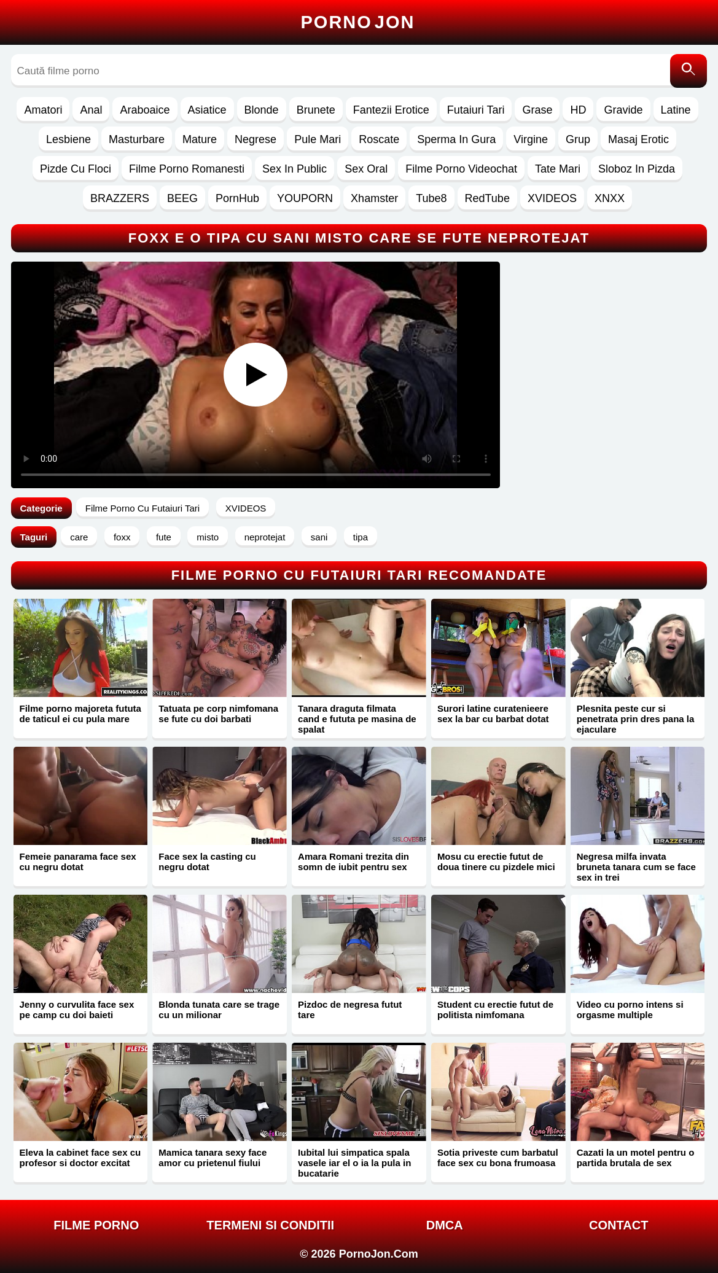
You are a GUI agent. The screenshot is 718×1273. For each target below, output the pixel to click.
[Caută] (688, 71)
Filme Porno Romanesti (186, 169)
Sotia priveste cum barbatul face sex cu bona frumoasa (497, 1157)
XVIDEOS (552, 198)
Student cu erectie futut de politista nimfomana (495, 1009)
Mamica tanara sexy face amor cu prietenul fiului (212, 1157)
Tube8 (431, 198)
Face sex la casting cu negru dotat (207, 861)
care (79, 537)
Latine (676, 110)
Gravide (623, 110)
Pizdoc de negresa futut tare (350, 1009)
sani (319, 537)
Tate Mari (557, 169)
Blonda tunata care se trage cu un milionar (218, 1009)
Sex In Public (294, 169)
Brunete (316, 110)
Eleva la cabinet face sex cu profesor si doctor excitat (80, 1157)
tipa (360, 537)
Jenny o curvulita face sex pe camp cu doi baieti (77, 1009)
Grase (537, 110)
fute (163, 537)
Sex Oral (366, 169)
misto (208, 537)
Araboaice (145, 110)
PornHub (237, 198)
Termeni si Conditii (270, 1225)
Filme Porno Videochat (461, 169)
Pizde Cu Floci (75, 169)
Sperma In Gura (456, 139)
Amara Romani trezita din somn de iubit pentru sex (353, 861)
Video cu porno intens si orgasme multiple (630, 1009)
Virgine (530, 139)
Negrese (255, 139)
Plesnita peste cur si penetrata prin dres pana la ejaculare (636, 718)
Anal (91, 110)
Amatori (43, 110)
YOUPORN (305, 198)
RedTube (487, 198)
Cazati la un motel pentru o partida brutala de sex (636, 1157)
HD (578, 110)
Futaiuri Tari (476, 110)
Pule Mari (317, 139)
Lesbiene (68, 139)
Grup (578, 139)
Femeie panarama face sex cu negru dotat (78, 861)
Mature (199, 139)
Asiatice (207, 110)
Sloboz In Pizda (636, 169)
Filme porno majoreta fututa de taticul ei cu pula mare (80, 713)
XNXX (610, 198)
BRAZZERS (119, 198)
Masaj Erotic (638, 139)
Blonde (261, 110)
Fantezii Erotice (391, 110)
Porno (358, 22)
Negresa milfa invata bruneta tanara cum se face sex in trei (636, 866)
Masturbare (137, 139)
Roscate (379, 139)
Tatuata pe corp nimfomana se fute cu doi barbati (218, 713)
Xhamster (374, 198)
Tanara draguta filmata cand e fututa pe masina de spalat (357, 718)
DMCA (444, 1225)
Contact (618, 1225)
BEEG (182, 198)
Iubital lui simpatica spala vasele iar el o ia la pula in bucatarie (354, 1162)
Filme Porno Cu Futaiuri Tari (142, 508)
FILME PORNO (96, 1225)
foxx (122, 537)
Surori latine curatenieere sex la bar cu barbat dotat (493, 713)
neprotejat (265, 537)
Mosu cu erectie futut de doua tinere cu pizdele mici (496, 861)
